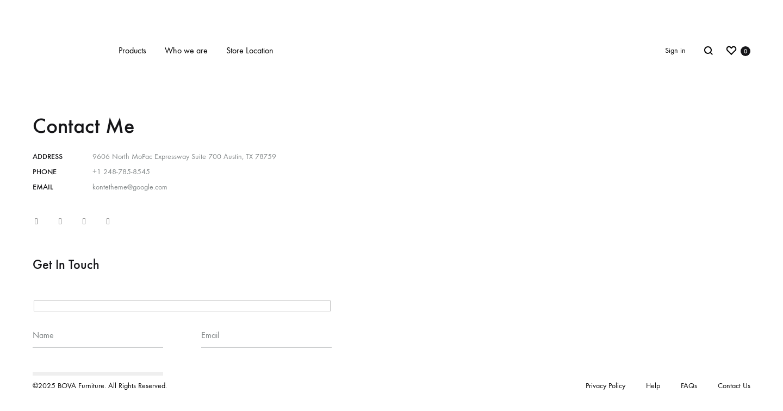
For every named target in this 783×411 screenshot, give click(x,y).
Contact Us (734, 385)
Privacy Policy (605, 385)
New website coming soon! (391, 9)
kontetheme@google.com (129, 187)
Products (132, 50)
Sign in (675, 50)
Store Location (250, 50)
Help (653, 385)
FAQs (689, 385)
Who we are (186, 50)
